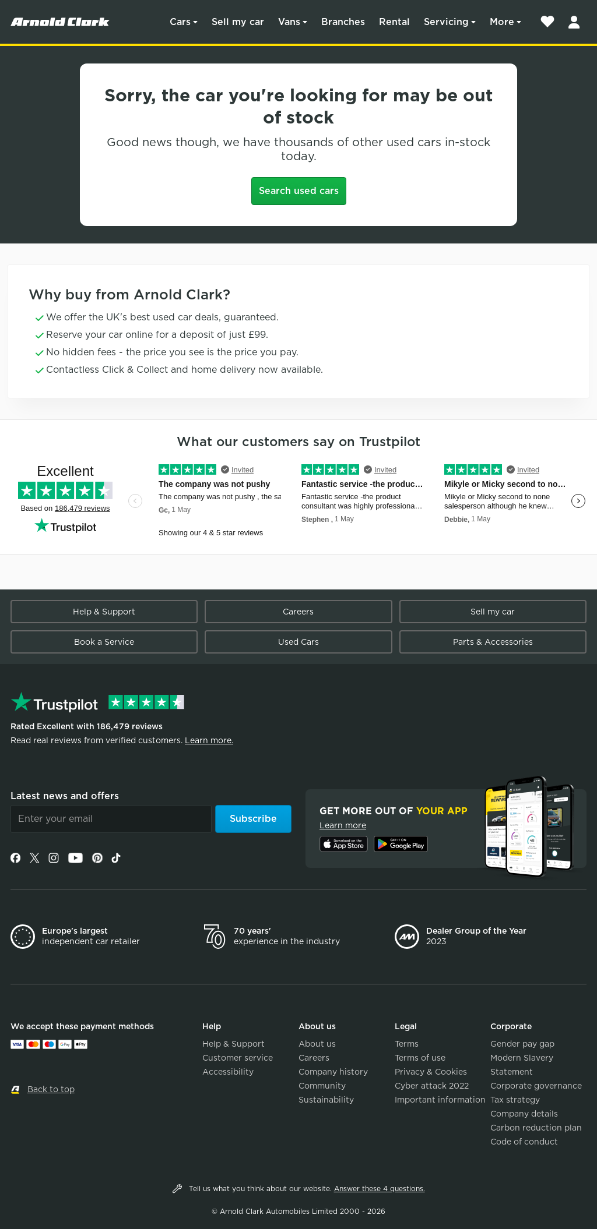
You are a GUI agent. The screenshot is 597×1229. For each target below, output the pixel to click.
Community (322, 1085)
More (502, 21)
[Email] (111, 819)
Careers (298, 611)
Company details (524, 1113)
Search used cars (299, 190)
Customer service (237, 1057)
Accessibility (228, 1071)
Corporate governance (536, 1085)
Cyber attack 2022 (432, 1085)
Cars (180, 21)
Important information (440, 1099)
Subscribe (253, 818)
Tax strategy (515, 1099)
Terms (407, 1043)
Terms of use (420, 1057)
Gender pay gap (522, 1043)
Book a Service (104, 642)
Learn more (342, 825)
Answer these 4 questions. (379, 1188)
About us (317, 1043)
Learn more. (209, 740)
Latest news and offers (64, 795)
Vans (289, 21)
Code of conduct (524, 1141)
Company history (333, 1071)
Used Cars (298, 642)
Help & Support (104, 611)
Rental (394, 21)
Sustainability (326, 1099)
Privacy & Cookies (431, 1071)
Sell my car (238, 21)
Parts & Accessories (493, 642)
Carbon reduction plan (536, 1127)
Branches (343, 21)
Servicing (446, 21)
